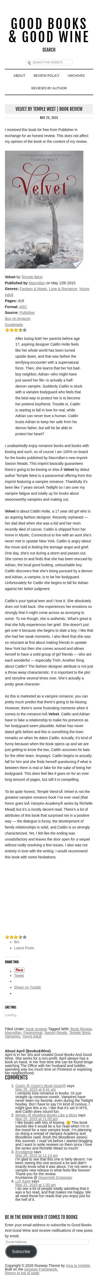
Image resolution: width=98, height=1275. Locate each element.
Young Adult (31, 1036)
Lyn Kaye (23, 1181)
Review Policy (46, 76)
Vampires (12, 1036)
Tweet (19, 975)
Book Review (81, 1029)
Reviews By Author (49, 88)
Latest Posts (24, 948)
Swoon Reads (55, 1033)
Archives (76, 76)
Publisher (27, 312)
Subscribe (21, 1251)
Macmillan (37, 283)
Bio (16, 942)
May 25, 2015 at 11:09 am (36, 1119)
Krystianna (24, 1152)
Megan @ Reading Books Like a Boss (46, 1115)
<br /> (20, 897)
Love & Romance (63, 289)
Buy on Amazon (18, 319)
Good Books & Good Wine (49, 31)
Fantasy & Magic (33, 289)
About (19, 76)
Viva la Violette (78, 1265)
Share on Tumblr (27, 987)
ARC (23, 307)
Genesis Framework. (41, 1269)
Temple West (32, 277)
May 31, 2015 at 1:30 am (35, 1185)
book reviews (36, 1029)
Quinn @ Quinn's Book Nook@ (40, 1086)
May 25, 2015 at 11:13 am (36, 1155)
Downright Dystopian (55, 1177)
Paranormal (33, 1033)
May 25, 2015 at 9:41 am (35, 1089)
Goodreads (14, 325)
